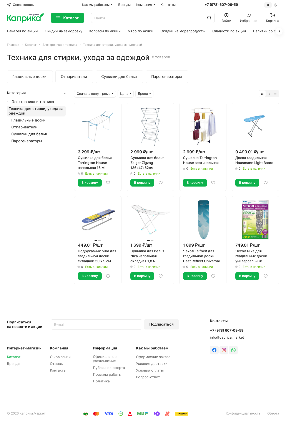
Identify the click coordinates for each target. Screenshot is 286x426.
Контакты (58, 370)
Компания (59, 348)
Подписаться (161, 324)
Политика (101, 381)
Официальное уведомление (104, 359)
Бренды (13, 364)
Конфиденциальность (243, 413)
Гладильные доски (28, 120)
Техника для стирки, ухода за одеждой (36, 110)
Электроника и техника (33, 102)
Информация (105, 348)
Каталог (13, 357)
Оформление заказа (153, 357)
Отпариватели (24, 127)
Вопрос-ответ (148, 377)
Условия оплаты (150, 370)
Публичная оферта (109, 368)
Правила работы (107, 374)
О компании (60, 357)
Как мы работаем (152, 348)
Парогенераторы (26, 141)
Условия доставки (152, 364)
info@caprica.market (227, 337)
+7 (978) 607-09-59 (221, 5)
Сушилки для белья (29, 134)
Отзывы (56, 364)
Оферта (273, 413)
